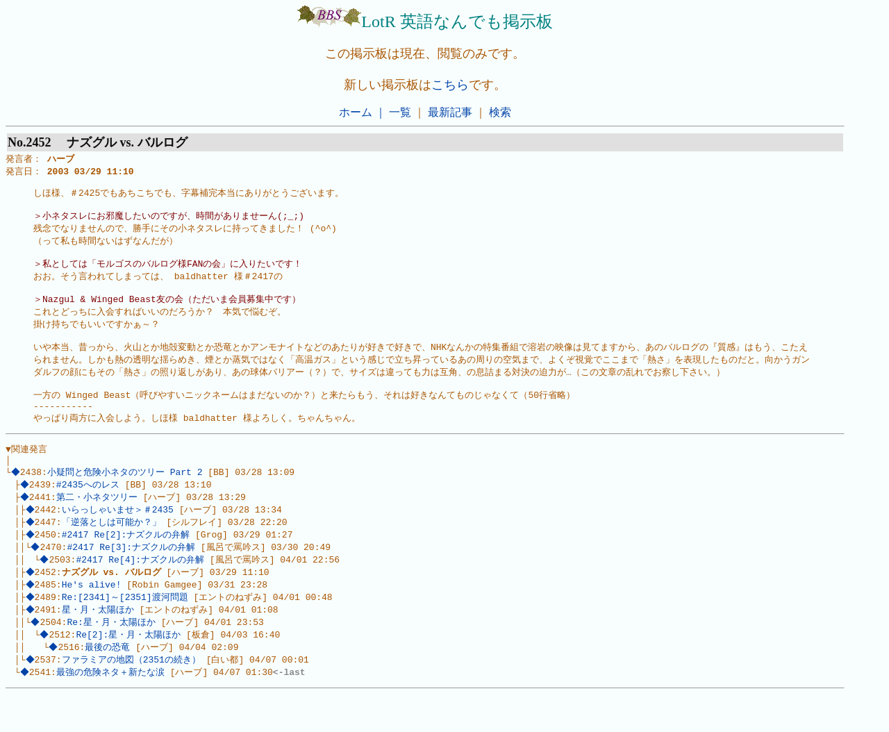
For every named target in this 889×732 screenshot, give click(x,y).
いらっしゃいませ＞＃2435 (119, 538)
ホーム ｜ (362, 112)
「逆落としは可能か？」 (113, 551)
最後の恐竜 (109, 683)
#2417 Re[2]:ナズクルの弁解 (127, 564)
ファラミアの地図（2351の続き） (132, 696)
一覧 (400, 112)
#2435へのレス (89, 512)
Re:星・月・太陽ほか (113, 657)
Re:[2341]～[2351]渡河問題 (126, 630)
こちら (450, 85)
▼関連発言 (26, 473)
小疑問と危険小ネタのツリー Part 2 (126, 498)
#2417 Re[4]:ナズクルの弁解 (142, 591)
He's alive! (93, 617)
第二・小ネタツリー (98, 525)
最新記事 (450, 112)
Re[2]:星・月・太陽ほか (130, 670)
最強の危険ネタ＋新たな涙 (112, 710)
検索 (500, 112)
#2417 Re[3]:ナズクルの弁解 (133, 578)
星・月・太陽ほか (99, 644)
